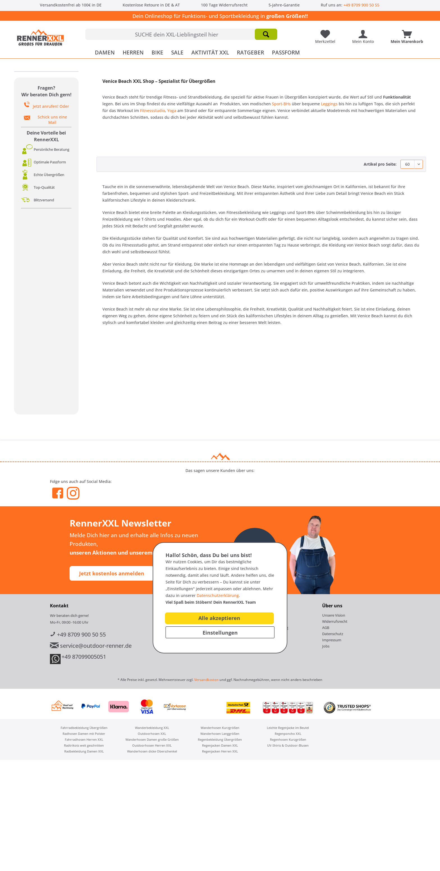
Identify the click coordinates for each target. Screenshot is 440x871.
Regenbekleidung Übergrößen (220, 739)
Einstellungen (220, 632)
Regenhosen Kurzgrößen (288, 739)
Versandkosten (206, 679)
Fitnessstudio (152, 110)
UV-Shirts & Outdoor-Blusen (288, 745)
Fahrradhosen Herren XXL (84, 739)
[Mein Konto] (364, 32)
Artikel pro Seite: (380, 164)
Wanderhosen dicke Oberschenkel (152, 751)
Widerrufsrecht (334, 621)
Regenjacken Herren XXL (220, 751)
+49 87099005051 (83, 656)
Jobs (325, 646)
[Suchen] (266, 34)
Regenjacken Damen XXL (220, 745)
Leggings (329, 103)
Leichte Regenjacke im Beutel (288, 728)
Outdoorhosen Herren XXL (152, 745)
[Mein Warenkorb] (408, 32)
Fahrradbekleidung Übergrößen (84, 728)
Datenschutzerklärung (218, 595)
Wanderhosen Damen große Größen (152, 739)
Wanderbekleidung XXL (152, 728)
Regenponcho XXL (288, 733)
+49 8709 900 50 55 (361, 5)
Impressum (331, 639)
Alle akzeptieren (219, 618)
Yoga (172, 110)
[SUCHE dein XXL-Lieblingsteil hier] (181, 34)
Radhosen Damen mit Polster (84, 733)
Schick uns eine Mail (52, 119)
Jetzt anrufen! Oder (51, 106)
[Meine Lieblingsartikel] (326, 32)
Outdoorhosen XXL (152, 733)
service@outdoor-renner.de (91, 645)
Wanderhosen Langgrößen (219, 733)
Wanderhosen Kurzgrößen (220, 728)
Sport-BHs (281, 103)
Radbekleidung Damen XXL (84, 751)
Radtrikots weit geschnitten (84, 745)
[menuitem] (181, 34)
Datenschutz (332, 633)
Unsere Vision (333, 615)
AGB (325, 627)
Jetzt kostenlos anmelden (111, 573)
